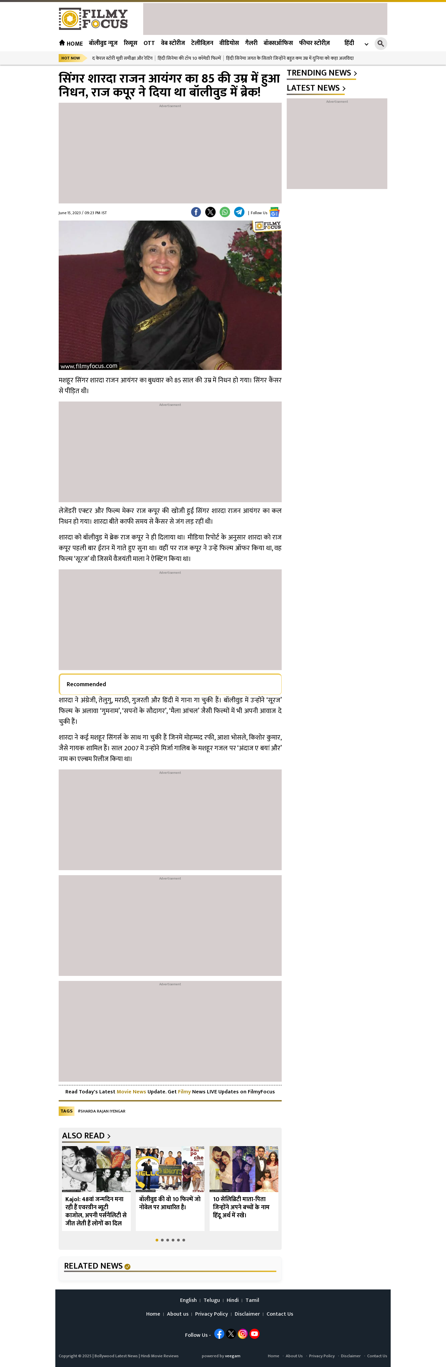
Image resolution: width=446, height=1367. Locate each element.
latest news (313, 88)
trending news (319, 73)
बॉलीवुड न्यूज (103, 43)
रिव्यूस (130, 43)
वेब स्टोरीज (173, 43)
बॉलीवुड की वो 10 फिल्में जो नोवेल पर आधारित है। (170, 1203)
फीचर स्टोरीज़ (314, 43)
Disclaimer (247, 1314)
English (188, 1300)
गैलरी (251, 43)
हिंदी (349, 43)
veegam (232, 1356)
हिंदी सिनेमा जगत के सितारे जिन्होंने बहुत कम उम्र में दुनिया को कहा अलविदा (290, 58)
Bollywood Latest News (117, 1356)
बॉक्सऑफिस (278, 43)
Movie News (131, 1091)
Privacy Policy (211, 1314)
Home (71, 44)
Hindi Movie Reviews (160, 1356)
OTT (149, 43)
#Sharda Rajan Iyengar (101, 1111)
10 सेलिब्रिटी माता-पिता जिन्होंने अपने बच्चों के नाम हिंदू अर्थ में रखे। (241, 1207)
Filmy (185, 1091)
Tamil (252, 1300)
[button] (157, 1240)
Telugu (212, 1300)
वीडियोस (229, 43)
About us (177, 1314)
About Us (294, 1356)
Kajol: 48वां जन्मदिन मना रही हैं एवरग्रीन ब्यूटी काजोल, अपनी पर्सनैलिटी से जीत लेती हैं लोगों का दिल (96, 1211)
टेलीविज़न (202, 43)
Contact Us (280, 1314)
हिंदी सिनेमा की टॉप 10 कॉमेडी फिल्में (189, 58)
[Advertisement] (265, 18)
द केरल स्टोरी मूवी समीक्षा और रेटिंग (122, 58)
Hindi (233, 1300)
